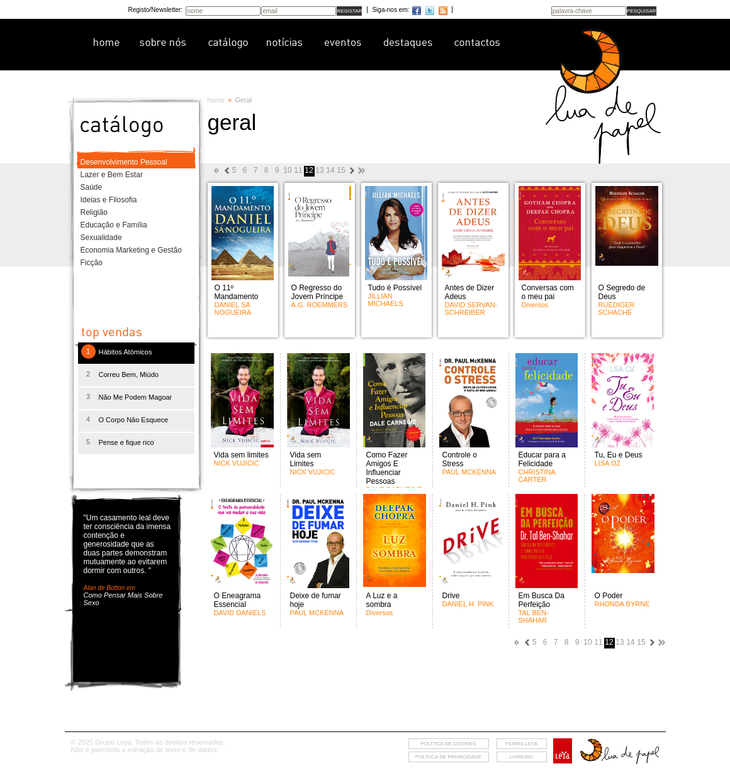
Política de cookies (448, 743)
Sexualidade (101, 237)
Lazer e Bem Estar (112, 174)
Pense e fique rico (126, 442)
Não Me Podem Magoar (135, 397)
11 (298, 170)
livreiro (521, 757)
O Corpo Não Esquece (134, 420)
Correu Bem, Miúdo (129, 374)
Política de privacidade (448, 757)
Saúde (92, 187)
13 (319, 170)
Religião (94, 212)
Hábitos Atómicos (125, 352)
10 (287, 170)
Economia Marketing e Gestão (131, 250)
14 (330, 170)
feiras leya (521, 743)
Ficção (92, 262)
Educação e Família (114, 225)
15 (341, 170)
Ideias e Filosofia (109, 199)
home (216, 100)
